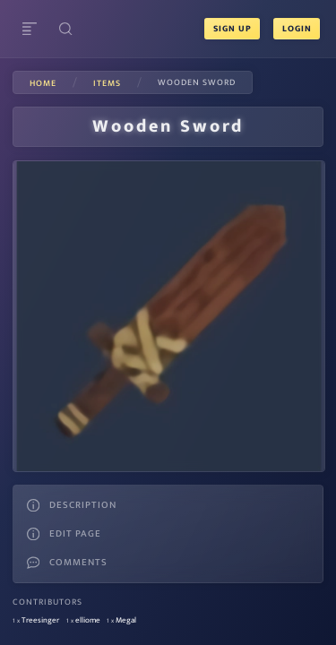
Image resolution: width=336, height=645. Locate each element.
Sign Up (232, 29)
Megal (126, 620)
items (107, 83)
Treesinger (40, 620)
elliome (87, 620)
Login (296, 29)
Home (43, 83)
